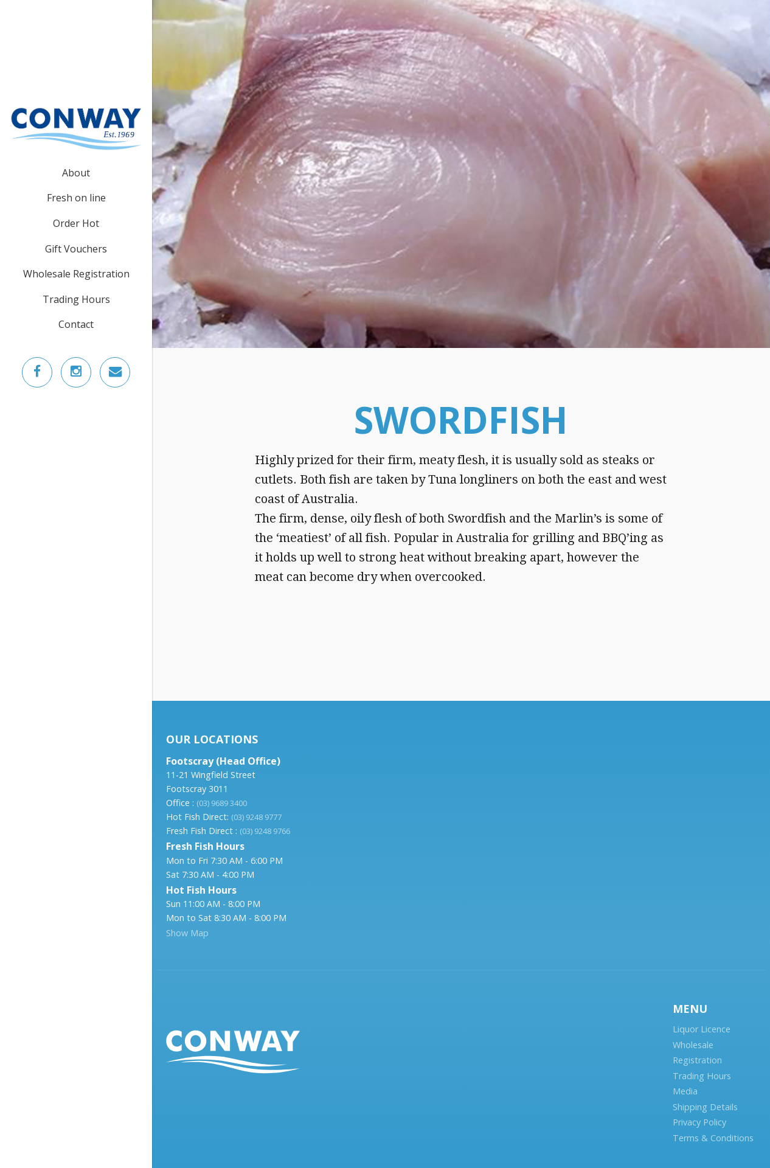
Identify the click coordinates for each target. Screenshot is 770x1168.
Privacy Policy (699, 1122)
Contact (76, 324)
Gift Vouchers (76, 248)
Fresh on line (76, 197)
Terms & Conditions (713, 1138)
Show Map (187, 933)
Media (685, 1091)
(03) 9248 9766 (265, 831)
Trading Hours (76, 299)
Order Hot (76, 223)
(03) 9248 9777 (256, 817)
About (76, 172)
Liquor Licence (701, 1029)
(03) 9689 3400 (221, 803)
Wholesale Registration (76, 273)
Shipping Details (705, 1107)
